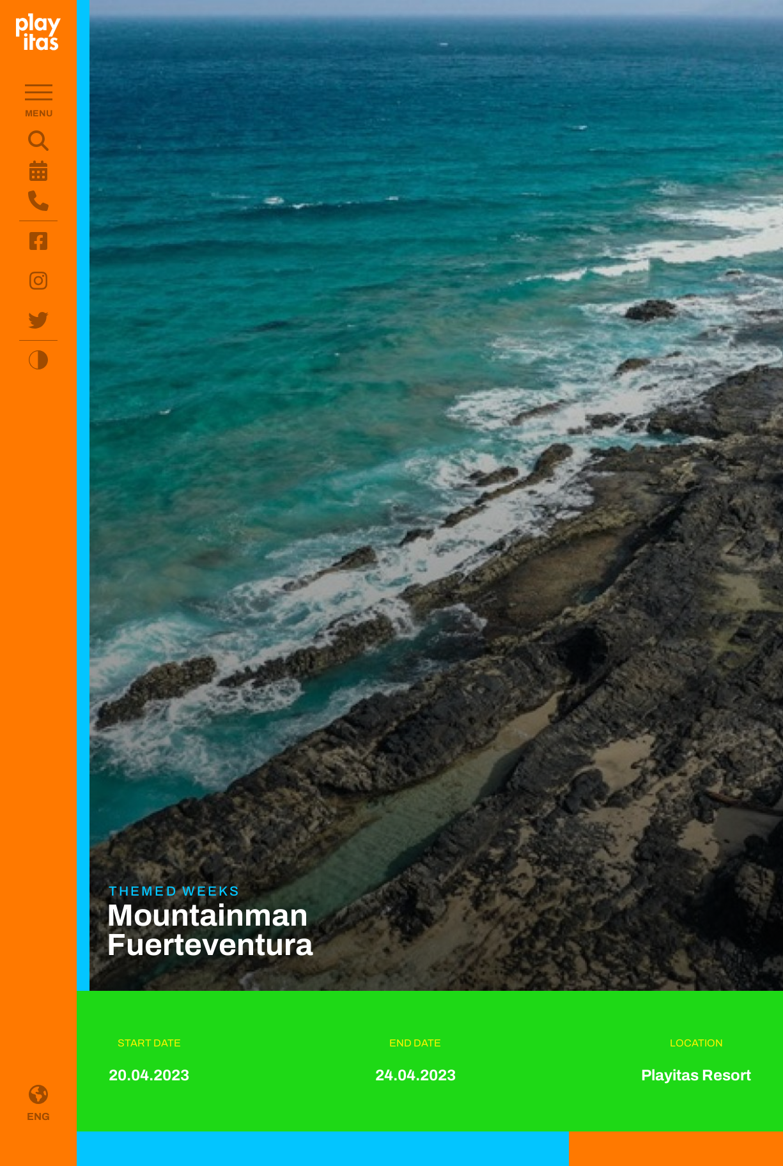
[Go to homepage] (38, 32)
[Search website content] (38, 140)
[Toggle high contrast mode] (38, 359)
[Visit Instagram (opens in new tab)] (38, 280)
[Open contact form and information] (38, 200)
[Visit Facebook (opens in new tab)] (38, 241)
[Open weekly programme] (38, 170)
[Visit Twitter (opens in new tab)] (38, 320)
